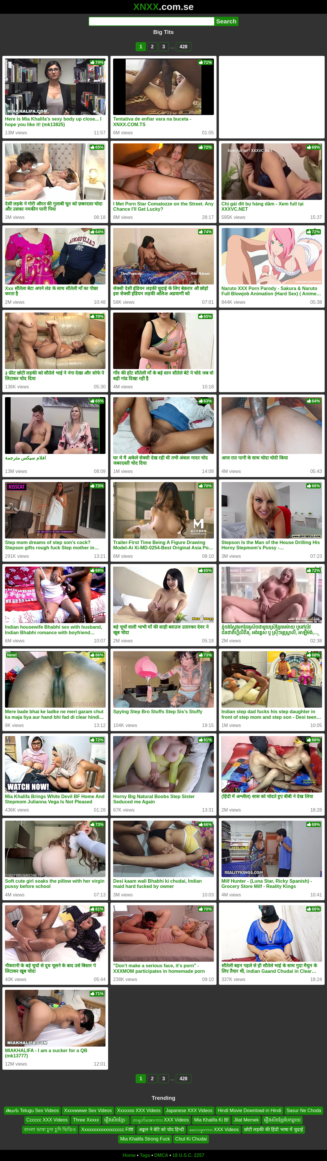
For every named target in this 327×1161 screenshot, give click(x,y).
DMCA (161, 1155)
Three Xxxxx (86, 1119)
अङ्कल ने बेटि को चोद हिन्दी (161, 1129)
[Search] (151, 21)
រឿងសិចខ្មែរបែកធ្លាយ (282, 1119)
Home (129, 1155)
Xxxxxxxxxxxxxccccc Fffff (107, 1129)
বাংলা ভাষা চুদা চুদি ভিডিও (50, 1129)
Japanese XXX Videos (189, 1110)
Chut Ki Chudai (191, 1138)
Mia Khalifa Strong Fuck (145, 1138)
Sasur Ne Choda (304, 1110)
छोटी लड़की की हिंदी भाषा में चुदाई (273, 1129)
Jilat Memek (246, 1119)
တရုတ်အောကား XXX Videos (161, 1119)
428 (184, 46)
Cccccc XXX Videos (47, 1119)
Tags (145, 1155)
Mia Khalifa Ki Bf (211, 1119)
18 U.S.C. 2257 (188, 1155)
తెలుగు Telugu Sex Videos (32, 1110)
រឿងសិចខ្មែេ (115, 1119)
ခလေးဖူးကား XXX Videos (214, 1129)
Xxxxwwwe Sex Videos (88, 1110)
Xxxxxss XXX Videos (139, 1110)
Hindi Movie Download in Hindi (249, 1110)
